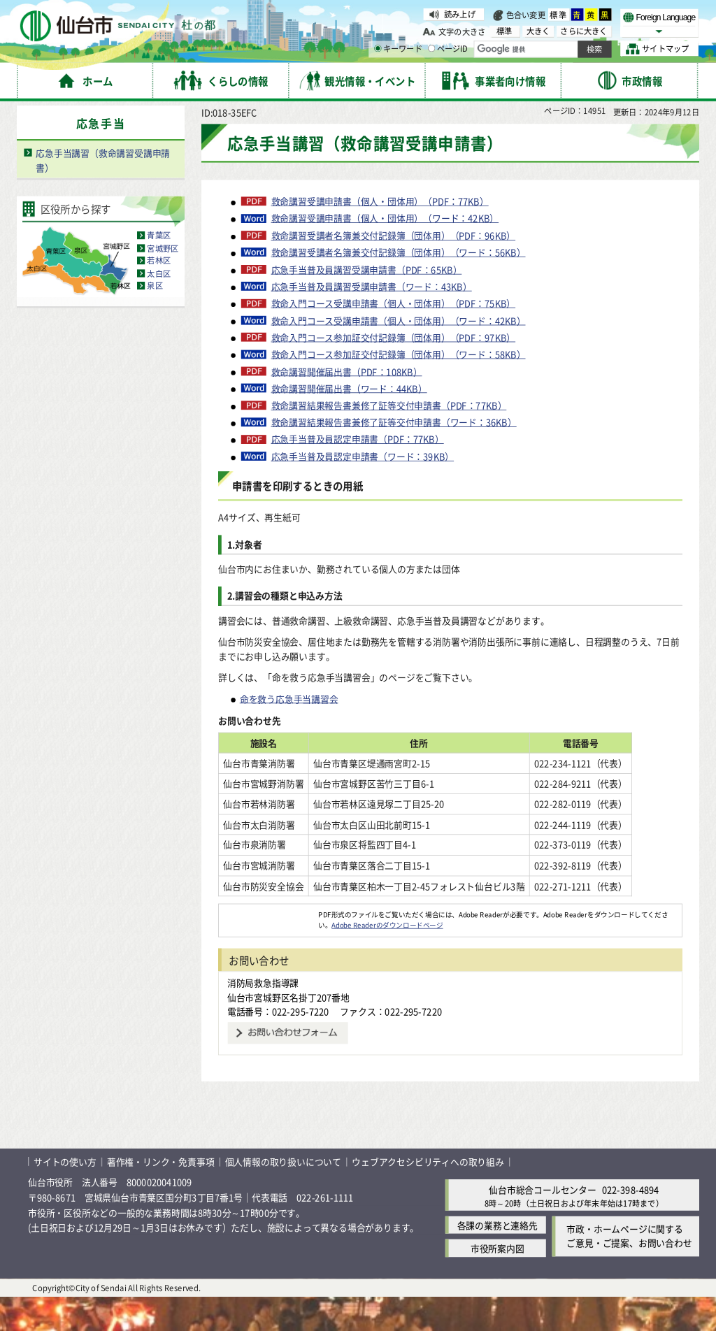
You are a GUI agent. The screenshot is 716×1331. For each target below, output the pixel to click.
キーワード (398, 49)
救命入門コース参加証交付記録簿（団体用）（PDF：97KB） (393, 371)
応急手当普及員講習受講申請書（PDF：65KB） (366, 303)
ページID (448, 49)
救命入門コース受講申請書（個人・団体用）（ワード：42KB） (398, 354)
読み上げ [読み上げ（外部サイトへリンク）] (459, 14)
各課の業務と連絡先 (497, 1259)
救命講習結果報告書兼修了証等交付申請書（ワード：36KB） (394, 456)
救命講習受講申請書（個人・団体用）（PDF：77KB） (380, 235)
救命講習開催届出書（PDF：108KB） (346, 405)
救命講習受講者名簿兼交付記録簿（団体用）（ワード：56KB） (398, 286)
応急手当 (543, 112)
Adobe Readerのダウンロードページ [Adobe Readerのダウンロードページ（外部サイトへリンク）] (387, 959)
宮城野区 (162, 282)
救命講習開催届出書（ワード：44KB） (349, 422)
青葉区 (159, 269)
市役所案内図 (497, 1282)
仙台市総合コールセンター (542, 1223)
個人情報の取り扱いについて (283, 1195)
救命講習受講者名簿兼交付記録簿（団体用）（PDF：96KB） (393, 270)
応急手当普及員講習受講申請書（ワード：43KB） (371, 321)
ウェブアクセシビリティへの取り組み (428, 1195)
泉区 (154, 320)
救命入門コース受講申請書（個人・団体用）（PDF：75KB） (393, 337)
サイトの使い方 (65, 1195)
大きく (538, 31)
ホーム (70, 112)
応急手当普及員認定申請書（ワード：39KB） (362, 490)
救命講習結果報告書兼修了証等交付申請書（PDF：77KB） (389, 439)
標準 (559, 14)
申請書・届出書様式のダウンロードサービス (371, 112)
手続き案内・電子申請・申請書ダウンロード (183, 112)
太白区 (159, 307)
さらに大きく (583, 31)
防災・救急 (493, 112)
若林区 (159, 295)
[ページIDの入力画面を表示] (431, 48)
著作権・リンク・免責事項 (161, 1195)
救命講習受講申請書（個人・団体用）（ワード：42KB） (385, 252)
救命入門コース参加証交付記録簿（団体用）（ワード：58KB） (398, 388)
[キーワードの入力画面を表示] (377, 48)
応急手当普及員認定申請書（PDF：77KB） (357, 473)
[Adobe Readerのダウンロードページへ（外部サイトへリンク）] (268, 949)
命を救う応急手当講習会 (289, 732)
